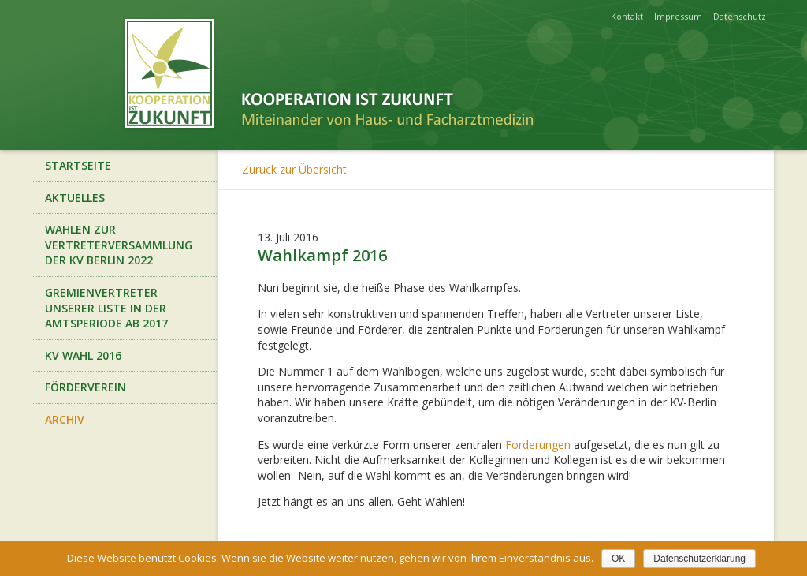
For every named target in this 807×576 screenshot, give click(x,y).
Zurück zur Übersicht (294, 169)
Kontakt (627, 16)
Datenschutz (739, 16)
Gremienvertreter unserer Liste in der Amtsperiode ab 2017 (106, 308)
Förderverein (85, 387)
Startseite (78, 165)
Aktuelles (75, 197)
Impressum (678, 16)
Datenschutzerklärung (699, 558)
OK (618, 558)
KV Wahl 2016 (83, 355)
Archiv (64, 419)
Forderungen (538, 444)
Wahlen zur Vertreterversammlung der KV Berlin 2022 (118, 244)
